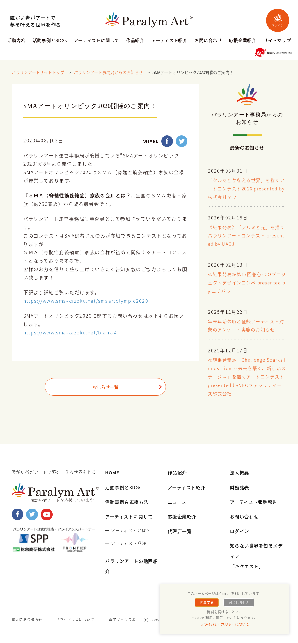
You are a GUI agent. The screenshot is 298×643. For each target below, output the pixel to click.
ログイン (277, 20)
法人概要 (240, 472)
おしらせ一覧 (105, 387)
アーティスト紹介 (169, 41)
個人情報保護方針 (27, 619)
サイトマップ (277, 41)
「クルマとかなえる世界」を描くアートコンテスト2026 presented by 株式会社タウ (246, 189)
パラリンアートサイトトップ (38, 72)
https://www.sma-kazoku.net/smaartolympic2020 (85, 300)
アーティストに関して (96, 41)
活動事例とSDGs (50, 41)
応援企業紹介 (242, 41)
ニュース (178, 501)
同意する (207, 602)
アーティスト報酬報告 (255, 501)
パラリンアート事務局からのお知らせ (108, 72)
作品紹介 (135, 41)
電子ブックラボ (122, 619)
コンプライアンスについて (71, 619)
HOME (112, 472)
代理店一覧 (180, 530)
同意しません (238, 602)
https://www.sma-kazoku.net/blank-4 (70, 332)
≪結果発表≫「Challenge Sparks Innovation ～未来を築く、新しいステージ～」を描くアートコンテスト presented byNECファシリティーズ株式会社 (246, 377)
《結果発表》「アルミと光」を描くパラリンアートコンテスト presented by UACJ (246, 236)
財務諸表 (240, 487)
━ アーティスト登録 (125, 543)
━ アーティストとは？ (127, 530)
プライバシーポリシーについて (224, 624)
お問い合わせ (208, 41)
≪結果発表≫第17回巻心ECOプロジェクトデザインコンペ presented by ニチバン (247, 283)
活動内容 (16, 41)
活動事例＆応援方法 (128, 501)
